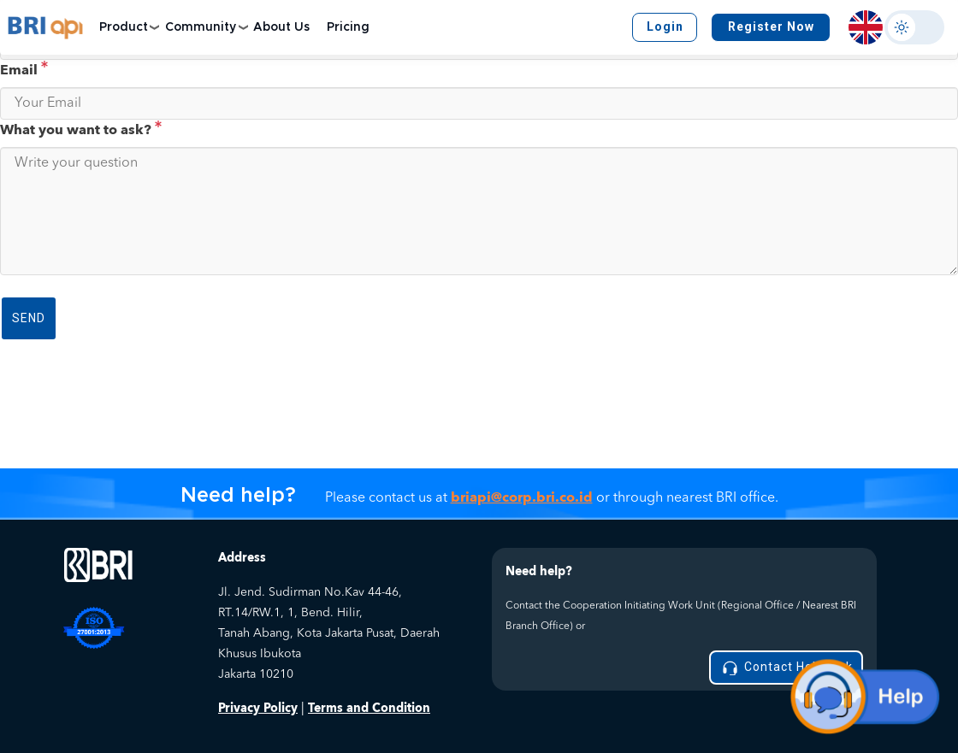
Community (200, 27)
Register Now (771, 26)
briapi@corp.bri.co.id (522, 497)
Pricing (348, 27)
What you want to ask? (81, 130)
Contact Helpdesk (786, 668)
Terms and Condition (369, 708)
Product (123, 27)
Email (24, 70)
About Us (281, 27)
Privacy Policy (258, 708)
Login (665, 26)
